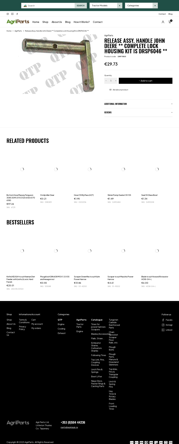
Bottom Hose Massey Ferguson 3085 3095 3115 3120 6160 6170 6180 (21, 197)
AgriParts (18, 31)
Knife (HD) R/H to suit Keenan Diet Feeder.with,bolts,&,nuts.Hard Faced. (21, 279)
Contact (162, 14)
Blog (170, 14)
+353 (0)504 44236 (73, 422)
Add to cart (146, 80)
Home (9, 31)
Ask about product (120, 90)
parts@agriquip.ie (69, 427)
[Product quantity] (110, 81)
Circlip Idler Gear (47, 195)
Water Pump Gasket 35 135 (119, 195)
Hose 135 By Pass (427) (84, 195)
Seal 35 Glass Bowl (149, 195)
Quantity (108, 75)
